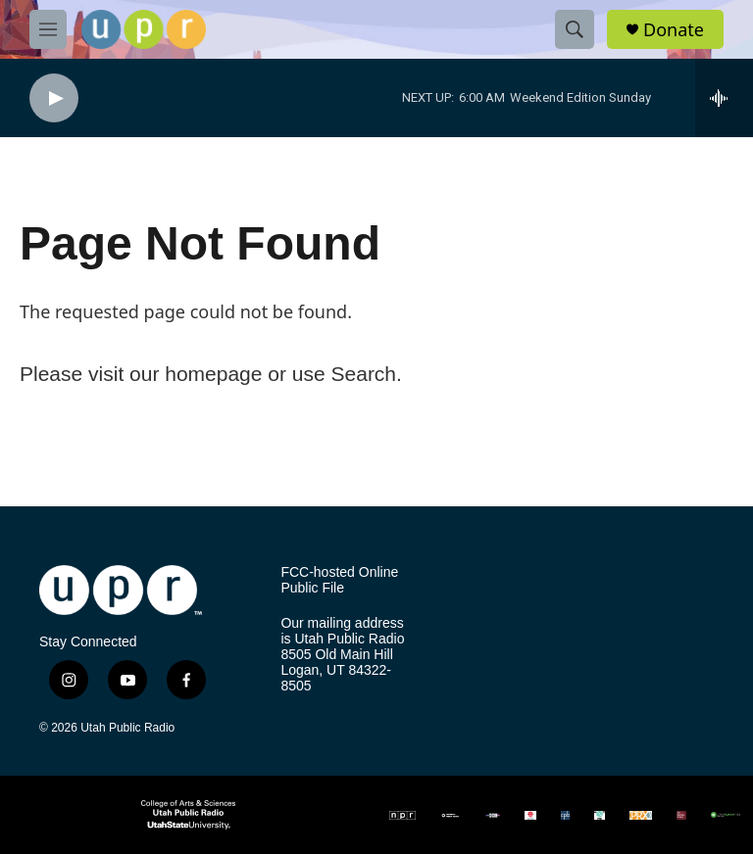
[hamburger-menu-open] (48, 29)
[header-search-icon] (574, 29)
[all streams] (724, 98)
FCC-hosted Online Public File (339, 580)
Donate (673, 30)
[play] (54, 98)
